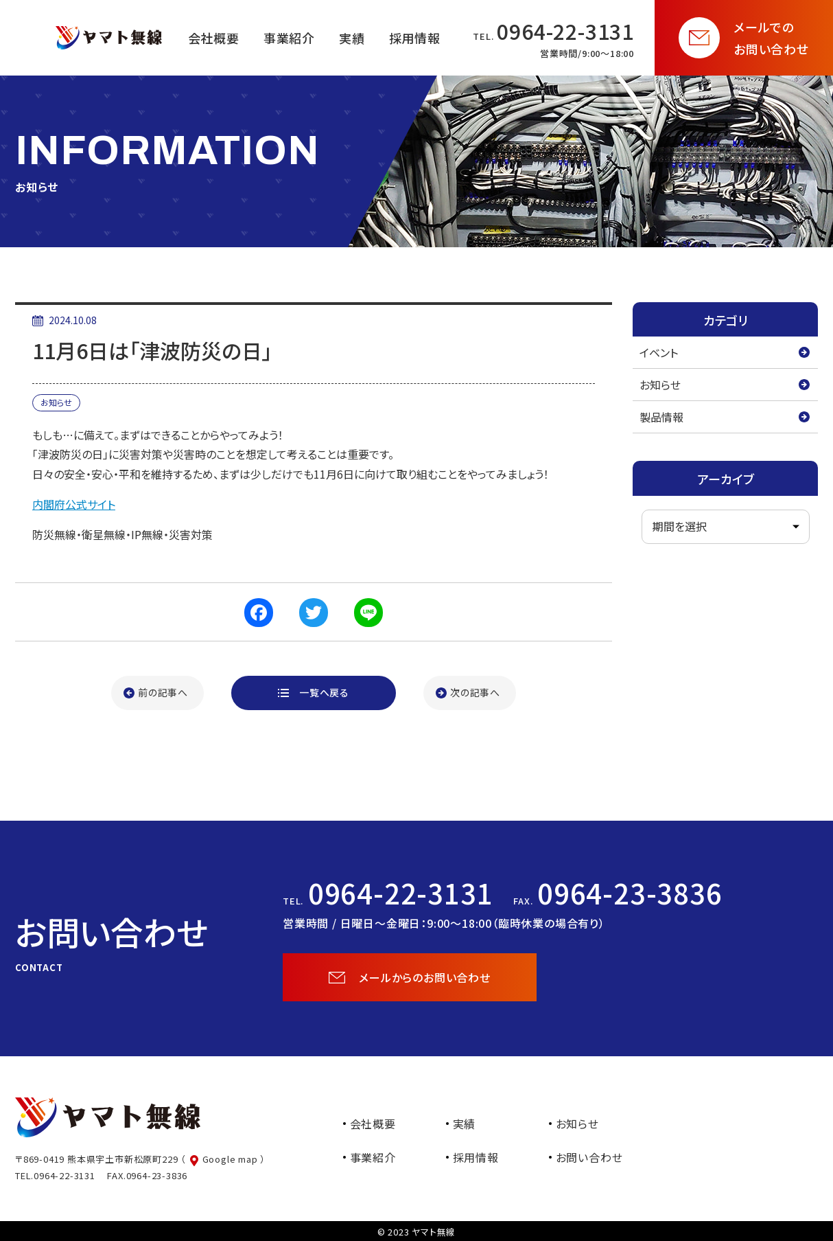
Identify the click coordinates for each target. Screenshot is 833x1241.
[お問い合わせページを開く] (744, 38)
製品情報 (661, 417)
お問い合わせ (589, 1157)
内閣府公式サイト (73, 504)
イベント (659, 352)
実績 (464, 1123)
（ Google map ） (223, 1158)
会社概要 (373, 1123)
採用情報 (476, 1157)
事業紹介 (373, 1157)
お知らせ (660, 384)
